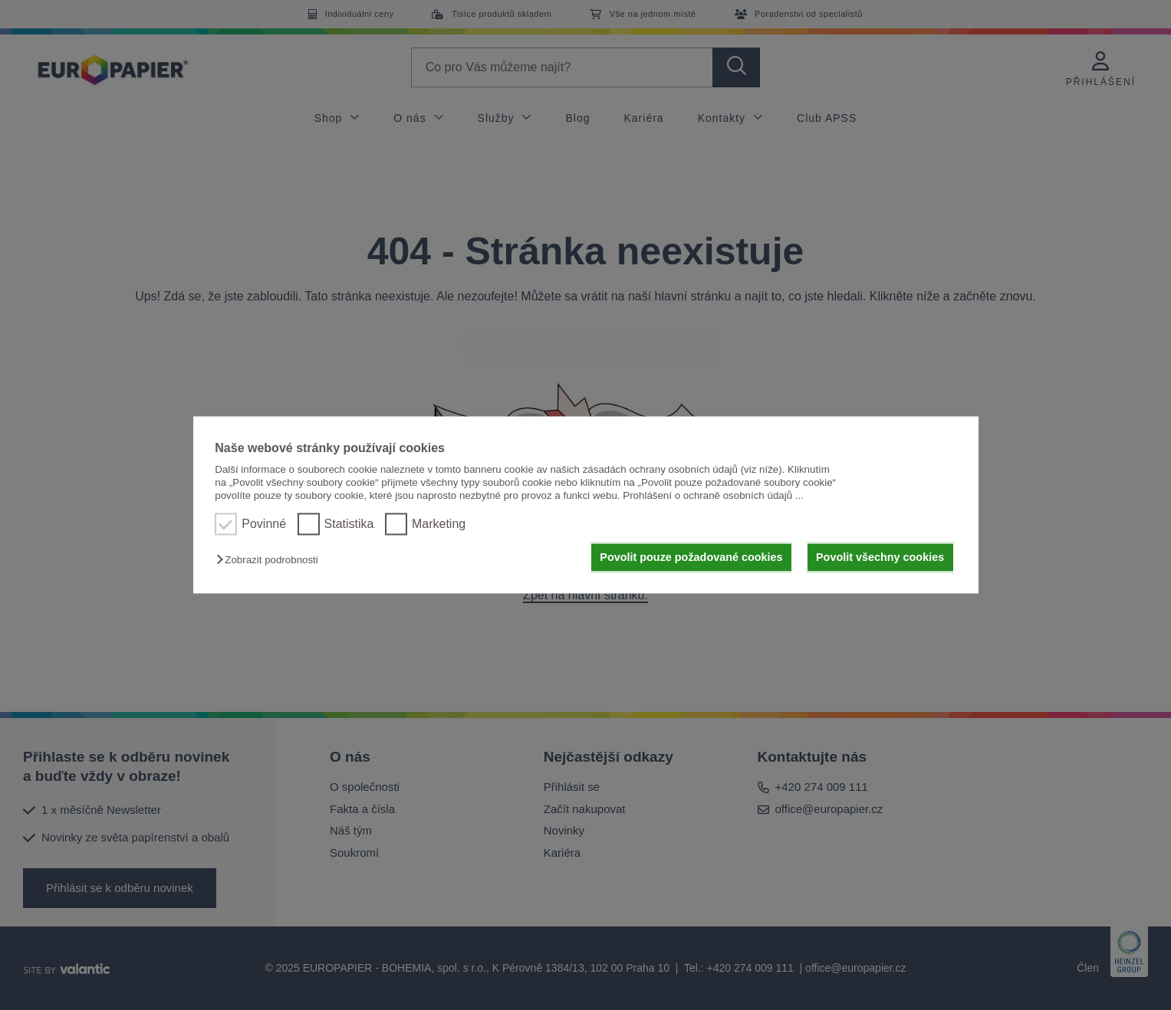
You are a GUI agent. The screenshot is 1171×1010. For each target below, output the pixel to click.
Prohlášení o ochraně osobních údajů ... (713, 496)
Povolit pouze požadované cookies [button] (691, 557)
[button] (271, 560)
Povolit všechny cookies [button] (880, 557)
